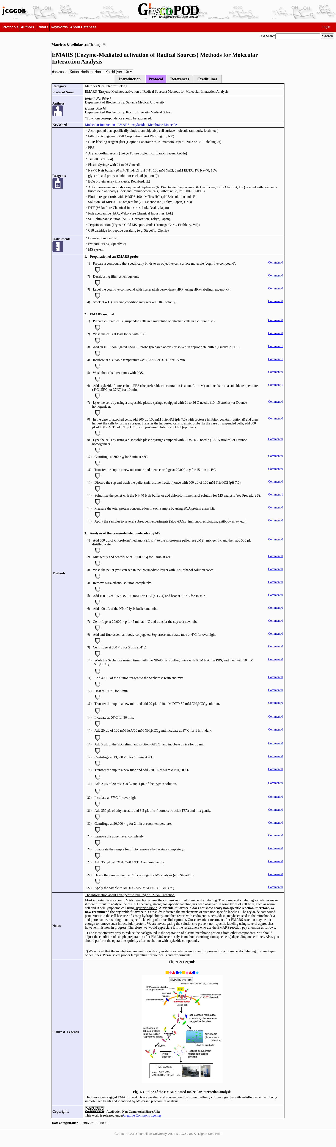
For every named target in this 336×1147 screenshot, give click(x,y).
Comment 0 (275, 262)
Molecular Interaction (100, 125)
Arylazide (138, 125)
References (179, 79)
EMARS (123, 125)
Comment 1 (275, 346)
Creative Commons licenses (142, 1115)
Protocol (156, 79)
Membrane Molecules (163, 125)
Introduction (130, 79)
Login (326, 27)
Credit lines (207, 79)
